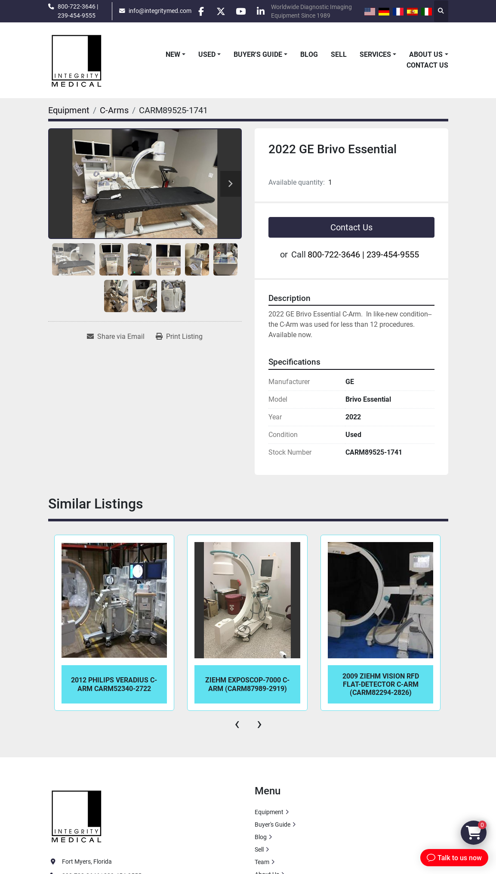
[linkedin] (265, 11)
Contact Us (427, 65)
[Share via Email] (115, 337)
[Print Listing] (179, 337)
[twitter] (221, 11)
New (173, 54)
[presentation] (237, 724)
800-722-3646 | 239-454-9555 (78, 11)
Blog (309, 54)
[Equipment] (68, 110)
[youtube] (243, 11)
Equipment (269, 812)
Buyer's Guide (258, 54)
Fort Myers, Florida (87, 861)
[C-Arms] (114, 110)
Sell (339, 54)
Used (207, 54)
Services (375, 54)
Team (262, 862)
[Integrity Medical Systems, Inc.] (77, 815)
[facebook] (199, 11)
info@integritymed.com (157, 10)
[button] (175, 55)
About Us (426, 54)
